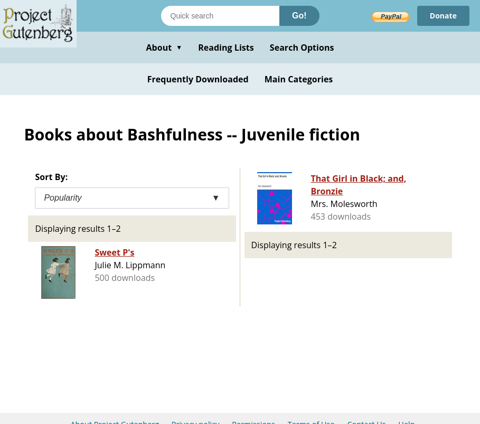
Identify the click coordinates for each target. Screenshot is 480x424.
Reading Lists (226, 47)
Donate (443, 16)
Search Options (302, 47)
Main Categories (299, 79)
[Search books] (220, 16)
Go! (299, 15)
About (164, 47)
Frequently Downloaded (198, 79)
